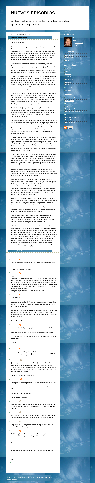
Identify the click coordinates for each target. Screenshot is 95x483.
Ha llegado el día (70, 109)
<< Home (13, 467)
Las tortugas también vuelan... (74, 112)
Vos (66, 106)
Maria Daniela (26, 273)
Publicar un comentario (18, 463)
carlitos (24, 380)
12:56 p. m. (16, 360)
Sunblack (68, 90)
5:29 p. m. (16, 401)
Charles (67, 60)
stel (23, 325)
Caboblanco (69, 58)
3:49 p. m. (16, 295)
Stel (66, 71)
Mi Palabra (68, 103)
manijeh (24, 349)
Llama (67, 114)
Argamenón (69, 79)
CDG (23, 260)
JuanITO (68, 76)
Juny (66, 68)
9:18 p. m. (16, 413)
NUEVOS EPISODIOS (33, 13)
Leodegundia (69, 55)
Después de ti (69, 101)
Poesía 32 (68, 120)
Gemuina (68, 74)
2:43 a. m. (16, 273)
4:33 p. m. (16, 325)
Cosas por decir (70, 98)
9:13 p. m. (16, 422)
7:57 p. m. (16, 260)
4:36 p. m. (16, 349)
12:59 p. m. (16, 380)
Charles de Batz (27, 295)
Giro (23, 431)
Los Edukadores (70, 123)
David (67, 85)
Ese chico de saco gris (72, 117)
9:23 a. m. (16, 431)
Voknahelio (68, 87)
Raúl (74, 40)
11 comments (53, 251)
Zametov (68, 82)
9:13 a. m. (26, 251)
